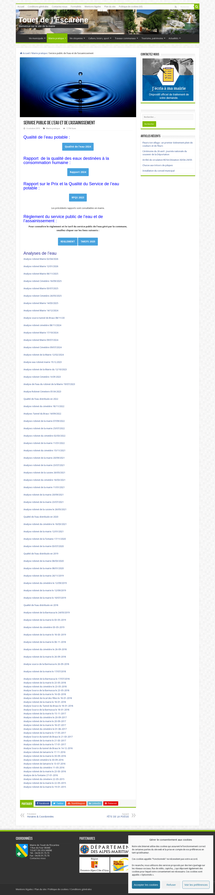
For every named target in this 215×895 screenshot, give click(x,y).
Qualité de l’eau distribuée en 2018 (41, 605)
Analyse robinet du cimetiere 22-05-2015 (44, 779)
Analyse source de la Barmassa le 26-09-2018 (46, 664)
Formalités (76, 6)
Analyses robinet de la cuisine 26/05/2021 (44, 472)
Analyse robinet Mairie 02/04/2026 (41, 259)
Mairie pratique (56, 38)
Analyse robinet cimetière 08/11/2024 (42, 325)
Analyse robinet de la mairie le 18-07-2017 (45, 725)
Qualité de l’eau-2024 (78, 146)
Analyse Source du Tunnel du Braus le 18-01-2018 (48, 706)
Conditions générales (38, 6)
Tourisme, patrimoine (152, 38)
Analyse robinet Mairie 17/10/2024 (41, 332)
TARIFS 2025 (88, 241)
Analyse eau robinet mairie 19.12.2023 (43, 362)
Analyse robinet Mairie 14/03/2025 (41, 303)
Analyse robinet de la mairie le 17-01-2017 (45, 744)
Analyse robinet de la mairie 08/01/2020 (44, 568)
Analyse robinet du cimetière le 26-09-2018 (45, 649)
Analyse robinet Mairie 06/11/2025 (41, 273)
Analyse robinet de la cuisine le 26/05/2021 (45, 509)
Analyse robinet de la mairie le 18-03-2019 (45, 634)
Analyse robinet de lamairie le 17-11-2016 (44, 752)
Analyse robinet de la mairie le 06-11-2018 (45, 642)
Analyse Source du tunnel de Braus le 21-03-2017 (48, 736)
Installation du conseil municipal (158, 170)
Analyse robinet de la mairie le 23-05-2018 (45, 682)
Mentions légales (93, 6)
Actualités (173, 38)
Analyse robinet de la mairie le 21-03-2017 (45, 740)
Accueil (21, 6)
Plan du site (109, 6)
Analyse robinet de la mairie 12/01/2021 (44, 531)
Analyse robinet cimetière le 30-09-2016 (43, 760)
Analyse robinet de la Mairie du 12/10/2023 (45, 369)
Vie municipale (36, 38)
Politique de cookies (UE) (130, 6)
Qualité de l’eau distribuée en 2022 (41, 399)
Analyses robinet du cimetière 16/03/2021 (44, 480)
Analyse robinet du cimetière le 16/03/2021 (45, 524)
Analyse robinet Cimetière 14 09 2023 (42, 377)
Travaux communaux (125, 38)
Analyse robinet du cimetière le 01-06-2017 (45, 729)
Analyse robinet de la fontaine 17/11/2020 (45, 539)
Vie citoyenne (76, 38)
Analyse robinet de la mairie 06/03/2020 (44, 561)
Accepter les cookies (146, 884)
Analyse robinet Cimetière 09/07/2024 (42, 347)
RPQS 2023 (78, 197)
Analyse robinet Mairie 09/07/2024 (41, 340)
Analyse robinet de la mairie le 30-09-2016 (45, 756)
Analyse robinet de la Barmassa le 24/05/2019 (47, 612)
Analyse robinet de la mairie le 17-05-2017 (45, 733)
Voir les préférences (196, 884)
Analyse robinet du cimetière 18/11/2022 (44, 406)
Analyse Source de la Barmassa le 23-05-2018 (46, 690)
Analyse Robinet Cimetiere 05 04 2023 (42, 391)
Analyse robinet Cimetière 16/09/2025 (42, 281)
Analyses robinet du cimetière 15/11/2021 (44, 450)
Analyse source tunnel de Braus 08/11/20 (44, 318)
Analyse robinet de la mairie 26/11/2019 (44, 575)
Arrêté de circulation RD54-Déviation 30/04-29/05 (167, 160)
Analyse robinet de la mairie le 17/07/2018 (45, 671)
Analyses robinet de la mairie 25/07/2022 (44, 428)
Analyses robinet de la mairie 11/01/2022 (44, 443)
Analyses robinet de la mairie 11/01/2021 (44, 487)
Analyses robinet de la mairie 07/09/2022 (44, 421)
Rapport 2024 (78, 172)
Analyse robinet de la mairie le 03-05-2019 (45, 620)
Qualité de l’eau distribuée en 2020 (41, 516)
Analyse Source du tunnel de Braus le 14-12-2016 (48, 748)
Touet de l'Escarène (53, 20)
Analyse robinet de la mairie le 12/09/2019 (45, 590)
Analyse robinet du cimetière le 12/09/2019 (45, 583)
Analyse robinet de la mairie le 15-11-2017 (45, 713)
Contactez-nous (59, 6)
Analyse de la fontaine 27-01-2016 (41, 775)
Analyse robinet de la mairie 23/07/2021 (44, 502)
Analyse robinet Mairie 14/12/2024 (41, 310)
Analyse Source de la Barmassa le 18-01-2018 (46, 709)
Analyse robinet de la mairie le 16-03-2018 (45, 694)
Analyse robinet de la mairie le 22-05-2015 (45, 783)
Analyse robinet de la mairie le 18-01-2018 (45, 702)
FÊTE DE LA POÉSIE (111, 815)
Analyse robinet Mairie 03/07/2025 (41, 288)
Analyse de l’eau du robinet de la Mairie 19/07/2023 (49, 384)
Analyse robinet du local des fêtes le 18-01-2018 (48, 698)
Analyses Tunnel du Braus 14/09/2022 (42, 413)
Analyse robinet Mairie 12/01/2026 (41, 266)
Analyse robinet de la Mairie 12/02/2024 (44, 354)
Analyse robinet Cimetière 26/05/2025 (42, 295)
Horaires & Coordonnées (45, 815)
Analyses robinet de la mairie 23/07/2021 (44, 465)
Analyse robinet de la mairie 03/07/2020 (44, 546)
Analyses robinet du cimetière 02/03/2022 (44, 435)
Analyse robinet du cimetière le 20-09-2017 (45, 717)
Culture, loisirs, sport (98, 38)
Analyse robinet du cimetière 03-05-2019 (44, 627)
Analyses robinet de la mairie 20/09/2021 (44, 458)
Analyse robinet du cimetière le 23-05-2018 (45, 686)
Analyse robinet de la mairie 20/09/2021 (44, 494)
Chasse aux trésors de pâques (157, 165)
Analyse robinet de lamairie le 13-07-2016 (44, 763)
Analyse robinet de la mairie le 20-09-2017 (45, 721)
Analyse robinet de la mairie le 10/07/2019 (45, 597)
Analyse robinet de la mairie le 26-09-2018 (45, 656)
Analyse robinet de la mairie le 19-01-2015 (45, 787)
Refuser (171, 884)
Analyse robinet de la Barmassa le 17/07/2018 (47, 679)
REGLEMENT (68, 241)
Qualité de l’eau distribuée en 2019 (41, 553)
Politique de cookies (58, 889)
